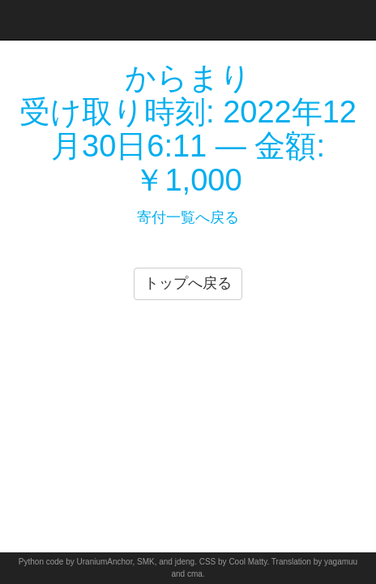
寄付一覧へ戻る (188, 217)
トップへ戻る (188, 283)
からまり (188, 78)
